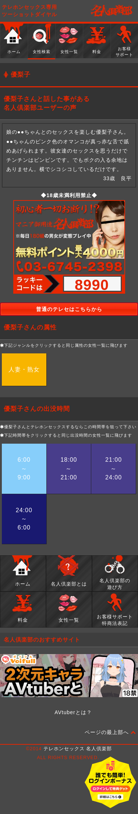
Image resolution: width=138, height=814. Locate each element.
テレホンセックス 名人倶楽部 (77, 748)
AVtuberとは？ (73, 712)
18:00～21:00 (68, 469)
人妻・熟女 (24, 369)
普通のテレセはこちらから (69, 309)
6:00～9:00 (24, 469)
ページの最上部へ (110, 732)
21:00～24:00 (113, 469)
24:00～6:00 (24, 519)
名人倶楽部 (112, 11)
